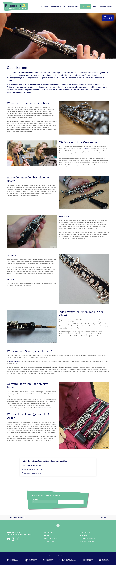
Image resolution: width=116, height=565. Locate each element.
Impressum (85, 535)
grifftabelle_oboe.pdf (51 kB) (31, 465)
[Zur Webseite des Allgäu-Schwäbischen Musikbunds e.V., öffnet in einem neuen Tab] (31, 560)
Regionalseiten (86, 532)
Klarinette (87, 149)
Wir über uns (49, 532)
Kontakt (47, 535)
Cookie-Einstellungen (88, 541)
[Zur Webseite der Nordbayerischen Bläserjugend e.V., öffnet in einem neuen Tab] (104, 560)
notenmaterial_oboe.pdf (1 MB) (31, 469)
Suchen (71, 502)
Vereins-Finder (49, 541)
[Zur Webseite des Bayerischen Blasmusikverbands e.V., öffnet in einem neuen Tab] (13, 560)
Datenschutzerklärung (88, 538)
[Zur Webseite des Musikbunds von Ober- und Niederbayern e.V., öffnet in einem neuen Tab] (68, 560)
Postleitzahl (35, 499)
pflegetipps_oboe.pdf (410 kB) (31, 473)
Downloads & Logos (51, 538)
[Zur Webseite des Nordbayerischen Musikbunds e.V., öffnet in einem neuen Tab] (88, 560)
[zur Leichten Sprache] (108, 17)
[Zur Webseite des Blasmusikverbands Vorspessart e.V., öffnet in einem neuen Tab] (48, 560)
